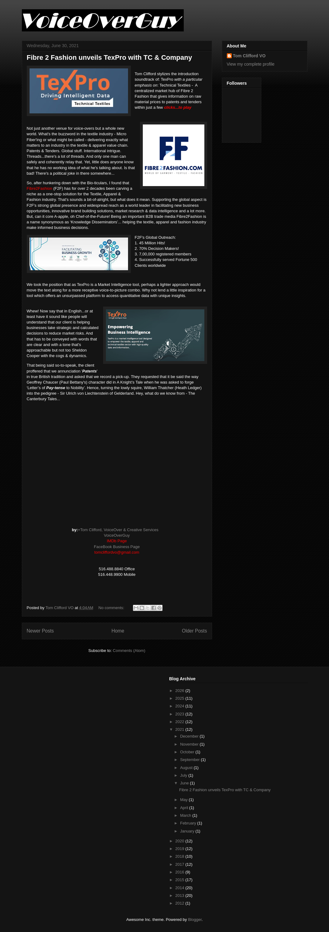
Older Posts (194, 630)
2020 (180, 841)
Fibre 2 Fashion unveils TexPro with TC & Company (109, 57)
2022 (180, 721)
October (187, 752)
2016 (180, 872)
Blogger (195, 919)
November (190, 744)
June (185, 783)
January (187, 831)
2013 (180, 895)
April (184, 807)
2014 (180, 887)
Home (117, 630)
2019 (180, 848)
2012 (180, 903)
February (188, 823)
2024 (180, 706)
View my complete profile (251, 64)
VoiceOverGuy (117, 535)
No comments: (111, 607)
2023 (180, 714)
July (184, 775)
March (186, 815)
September (190, 759)
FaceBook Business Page (117, 546)
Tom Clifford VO (249, 55)
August (187, 767)
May (184, 799)
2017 (180, 864)
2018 (180, 856)
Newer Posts (40, 630)
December (190, 736)
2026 (180, 690)
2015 (180, 879)
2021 (180, 729)
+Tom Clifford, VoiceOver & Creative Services (118, 529)
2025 (180, 698)
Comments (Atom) (129, 650)
